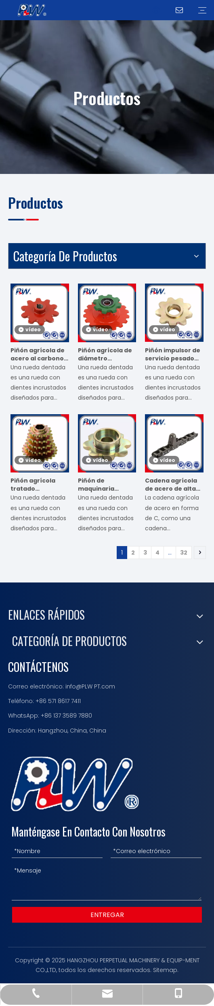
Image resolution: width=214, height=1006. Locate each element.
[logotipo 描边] (74, 784)
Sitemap (165, 970)
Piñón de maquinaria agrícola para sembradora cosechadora (99, 485)
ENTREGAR (107, 914)
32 (183, 553)
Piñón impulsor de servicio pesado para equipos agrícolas (172, 354)
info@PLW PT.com (90, 686)
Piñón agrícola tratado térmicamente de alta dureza (37, 485)
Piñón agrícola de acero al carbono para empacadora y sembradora (38, 354)
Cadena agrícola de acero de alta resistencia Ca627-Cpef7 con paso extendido (172, 485)
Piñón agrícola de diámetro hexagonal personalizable (105, 354)
